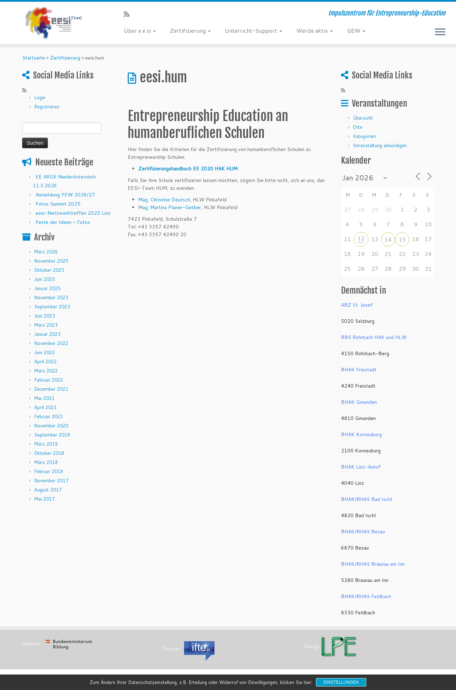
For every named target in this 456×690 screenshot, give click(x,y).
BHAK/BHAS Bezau (363, 534)
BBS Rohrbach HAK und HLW (374, 339)
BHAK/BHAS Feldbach (366, 598)
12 (361, 241)
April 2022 (45, 364)
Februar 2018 (48, 474)
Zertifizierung (190, 30)
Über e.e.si (140, 30)
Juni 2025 (44, 281)
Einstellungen (341, 682)
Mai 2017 (44, 501)
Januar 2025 (47, 291)
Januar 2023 (47, 336)
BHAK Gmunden (359, 404)
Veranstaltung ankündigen (380, 148)
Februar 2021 (48, 419)
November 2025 (51, 263)
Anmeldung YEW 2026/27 (65, 197)
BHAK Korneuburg (361, 436)
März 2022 (46, 373)
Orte (357, 129)
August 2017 (48, 492)
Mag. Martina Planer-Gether (169, 209)
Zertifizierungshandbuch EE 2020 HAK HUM (188, 171)
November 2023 (51, 300)
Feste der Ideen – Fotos (63, 224)
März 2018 (46, 465)
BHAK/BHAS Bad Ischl (366, 501)
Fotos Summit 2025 (58, 206)
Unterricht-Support (253, 30)
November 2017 (51, 483)
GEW (356, 30)
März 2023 (46, 327)
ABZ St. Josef (357, 307)
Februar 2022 (48, 382)
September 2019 (52, 437)
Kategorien (364, 139)
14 (388, 242)
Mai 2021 (44, 400)
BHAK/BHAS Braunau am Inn (373, 566)
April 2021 (45, 410)
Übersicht (363, 120)
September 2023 (52, 309)
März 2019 (46, 446)
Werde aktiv (314, 30)
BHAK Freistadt (358, 372)
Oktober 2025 (49, 272)
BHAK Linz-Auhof (361, 469)
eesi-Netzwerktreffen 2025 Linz (73, 215)
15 (402, 242)
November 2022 (51, 346)
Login (39, 100)
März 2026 (46, 254)
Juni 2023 (44, 318)
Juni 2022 (44, 355)
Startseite (33, 60)
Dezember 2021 (51, 391)
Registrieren (46, 109)
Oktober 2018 (49, 455)
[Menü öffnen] (440, 32)
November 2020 (51, 428)
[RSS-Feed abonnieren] (129, 14)
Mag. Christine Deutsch (164, 202)
